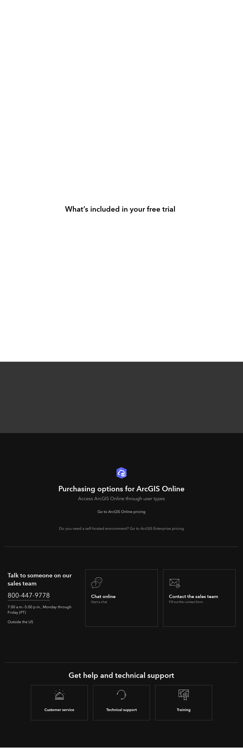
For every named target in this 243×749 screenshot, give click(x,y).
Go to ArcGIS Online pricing (121, 511)
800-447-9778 (31, 595)
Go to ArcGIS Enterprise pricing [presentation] (157, 528)
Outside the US (20, 623)
